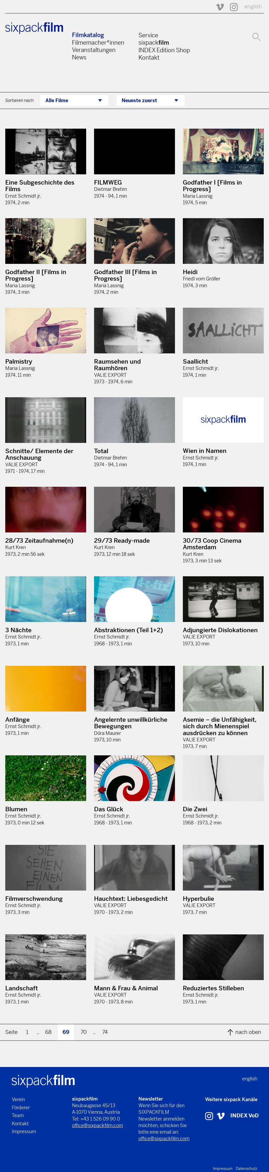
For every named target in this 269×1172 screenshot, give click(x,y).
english (253, 6)
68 (48, 1032)
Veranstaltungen (94, 50)
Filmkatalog (88, 35)
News (79, 57)
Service (148, 35)
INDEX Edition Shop (164, 50)
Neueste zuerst (139, 100)
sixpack (153, 42)
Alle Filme (56, 100)
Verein (18, 1099)
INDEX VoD (244, 1115)
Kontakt (148, 57)
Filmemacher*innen (98, 42)
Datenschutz (246, 1168)
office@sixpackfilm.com (97, 1125)
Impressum (24, 1131)
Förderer (21, 1108)
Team (18, 1115)
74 (105, 1032)
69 (66, 1032)
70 (84, 1032)
